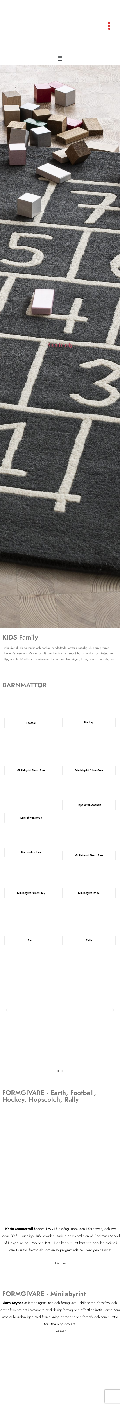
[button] (60, 64)
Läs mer (60, 1268)
